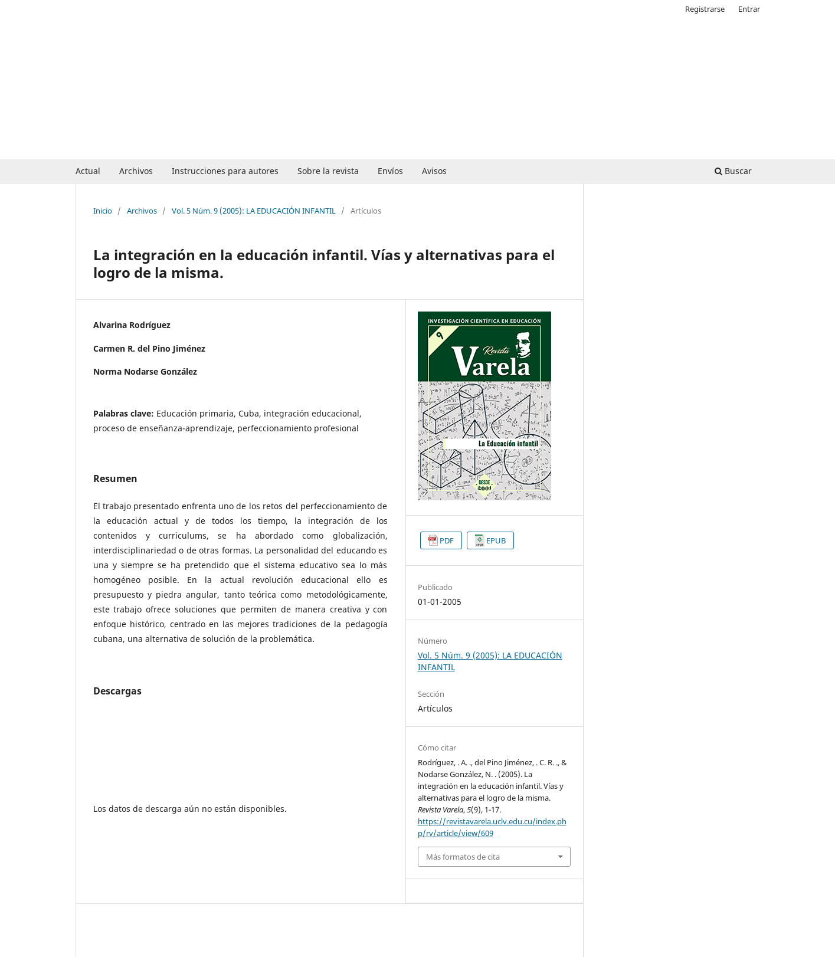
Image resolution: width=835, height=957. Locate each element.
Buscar (733, 170)
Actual (88, 170)
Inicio (102, 210)
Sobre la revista (328, 170)
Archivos (136, 170)
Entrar (749, 9)
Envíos (390, 170)
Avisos (434, 170)
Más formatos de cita (463, 856)
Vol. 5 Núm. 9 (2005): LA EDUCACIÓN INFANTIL (254, 210)
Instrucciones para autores (225, 170)
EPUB (496, 540)
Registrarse (705, 9)
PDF (447, 540)
